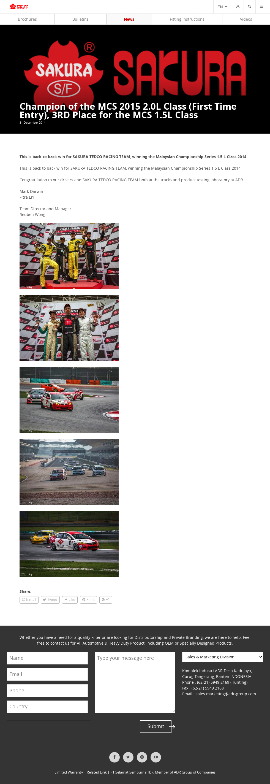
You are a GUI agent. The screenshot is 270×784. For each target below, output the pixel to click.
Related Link (97, 772)
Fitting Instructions (187, 19)
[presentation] (28, 726)
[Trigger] (261, 7)
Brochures (27, 19)
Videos (246, 19)
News (129, 19)
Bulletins (80, 19)
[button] (249, 7)
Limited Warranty (68, 772)
